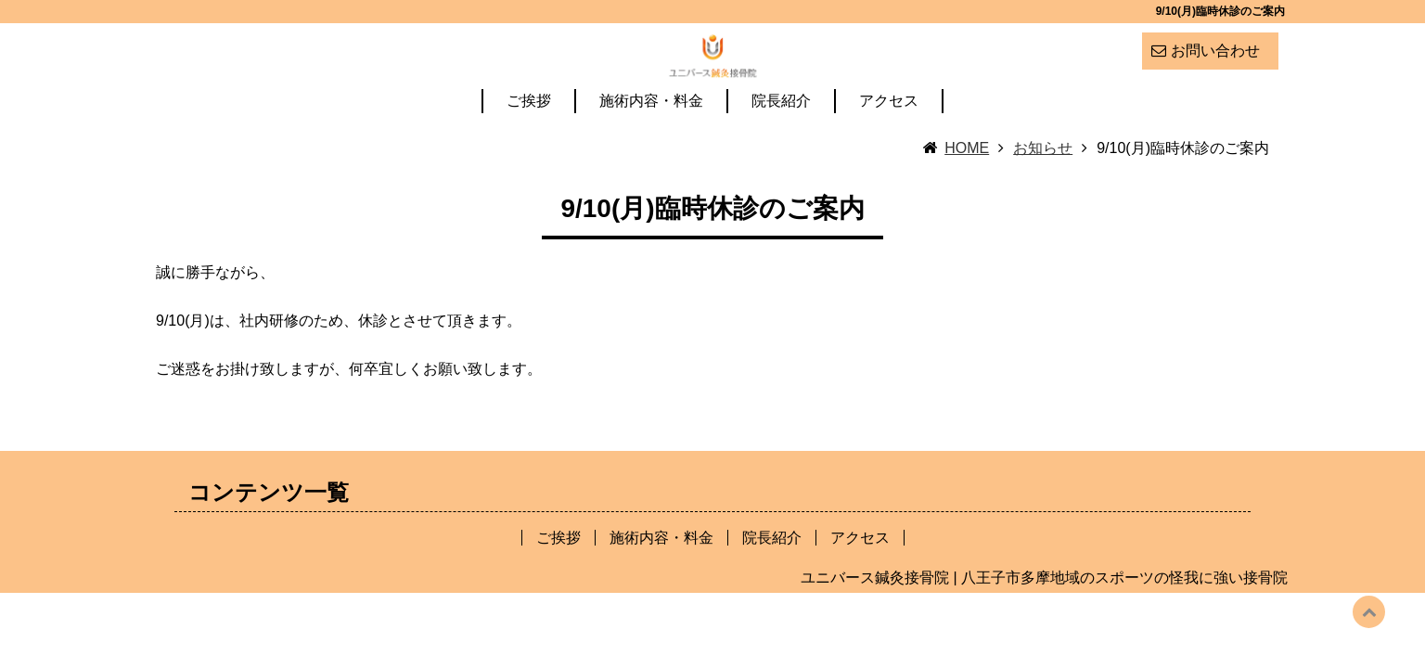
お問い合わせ (1215, 50)
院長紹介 (781, 147)
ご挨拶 (529, 147)
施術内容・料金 (651, 147)
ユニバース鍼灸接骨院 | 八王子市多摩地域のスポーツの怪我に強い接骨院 (1044, 623)
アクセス (888, 147)
